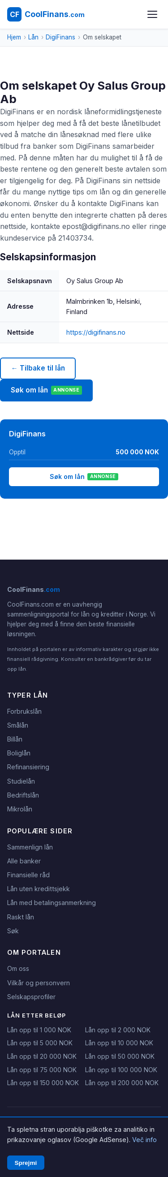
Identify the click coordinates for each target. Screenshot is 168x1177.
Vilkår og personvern (38, 983)
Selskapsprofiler (31, 996)
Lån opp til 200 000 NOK (122, 1082)
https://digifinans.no (95, 332)
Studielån (21, 781)
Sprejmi (25, 1163)
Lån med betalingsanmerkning (51, 902)
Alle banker (24, 861)
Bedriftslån (23, 795)
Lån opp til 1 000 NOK (39, 1030)
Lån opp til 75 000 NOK (42, 1070)
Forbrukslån (24, 711)
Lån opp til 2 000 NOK (118, 1030)
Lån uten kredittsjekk (38, 888)
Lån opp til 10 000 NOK (119, 1043)
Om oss (18, 968)
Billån (14, 739)
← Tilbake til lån (38, 368)
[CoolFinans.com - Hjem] (46, 14)
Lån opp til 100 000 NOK (121, 1070)
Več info (144, 1139)
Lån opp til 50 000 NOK (120, 1056)
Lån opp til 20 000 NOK (42, 1056)
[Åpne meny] (152, 14)
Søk (13, 931)
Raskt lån (20, 917)
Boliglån (18, 753)
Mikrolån (19, 809)
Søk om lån (46, 390)
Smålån (17, 725)
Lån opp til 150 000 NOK (43, 1082)
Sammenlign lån (30, 847)
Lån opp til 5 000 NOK (40, 1043)
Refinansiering (28, 767)
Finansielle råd (28, 875)
